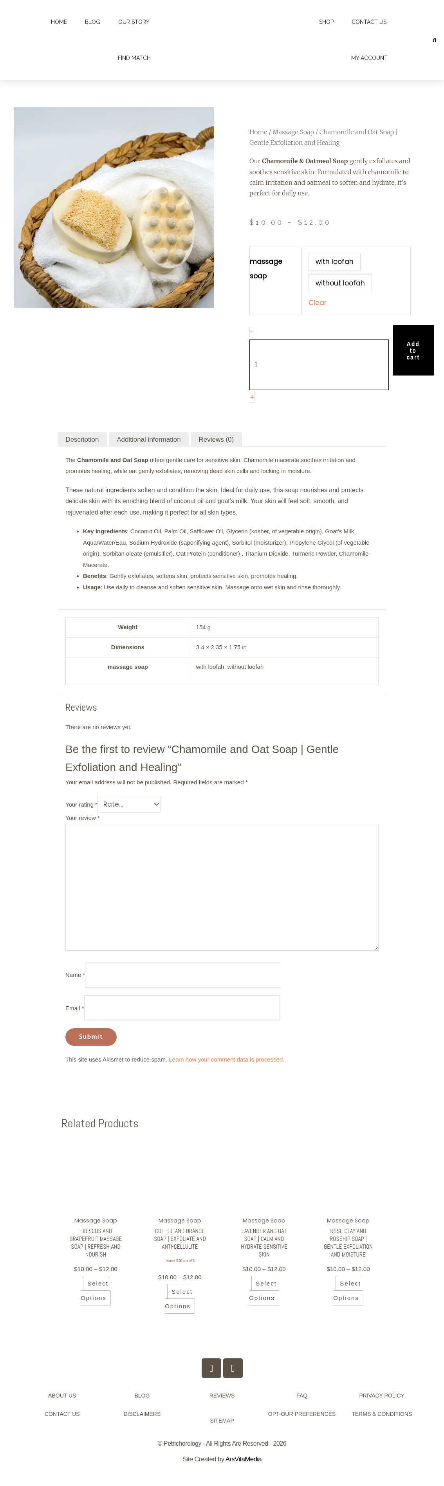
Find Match (134, 58)
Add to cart (413, 350)
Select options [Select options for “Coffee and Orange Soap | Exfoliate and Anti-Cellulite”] (179, 1310)
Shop (326, 22)
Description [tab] (82, 439)
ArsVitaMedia (244, 1470)
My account (369, 58)
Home (59, 22)
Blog (92, 22)
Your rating (81, 804)
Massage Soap (293, 132)
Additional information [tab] (148, 439)
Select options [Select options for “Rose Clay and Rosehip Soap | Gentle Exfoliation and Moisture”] (347, 1302)
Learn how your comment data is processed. (226, 1059)
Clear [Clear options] (318, 302)
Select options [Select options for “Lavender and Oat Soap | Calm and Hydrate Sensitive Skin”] (263, 1294)
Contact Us (369, 22)
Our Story (134, 22)
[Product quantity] (319, 364)
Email (74, 1008)
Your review (82, 817)
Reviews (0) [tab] (216, 439)
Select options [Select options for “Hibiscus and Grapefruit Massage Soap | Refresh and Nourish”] (94, 1302)
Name (75, 974)
